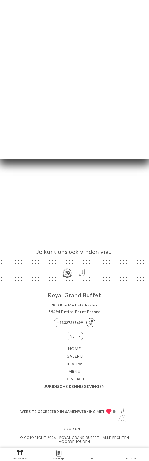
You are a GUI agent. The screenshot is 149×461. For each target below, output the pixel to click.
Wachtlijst (59, 454)
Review (74, 363)
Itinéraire (130, 454)
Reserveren (20, 454)
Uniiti (81, 429)
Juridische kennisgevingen (74, 386)
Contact (74, 378)
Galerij (74, 356)
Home (74, 348)
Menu (74, 371)
